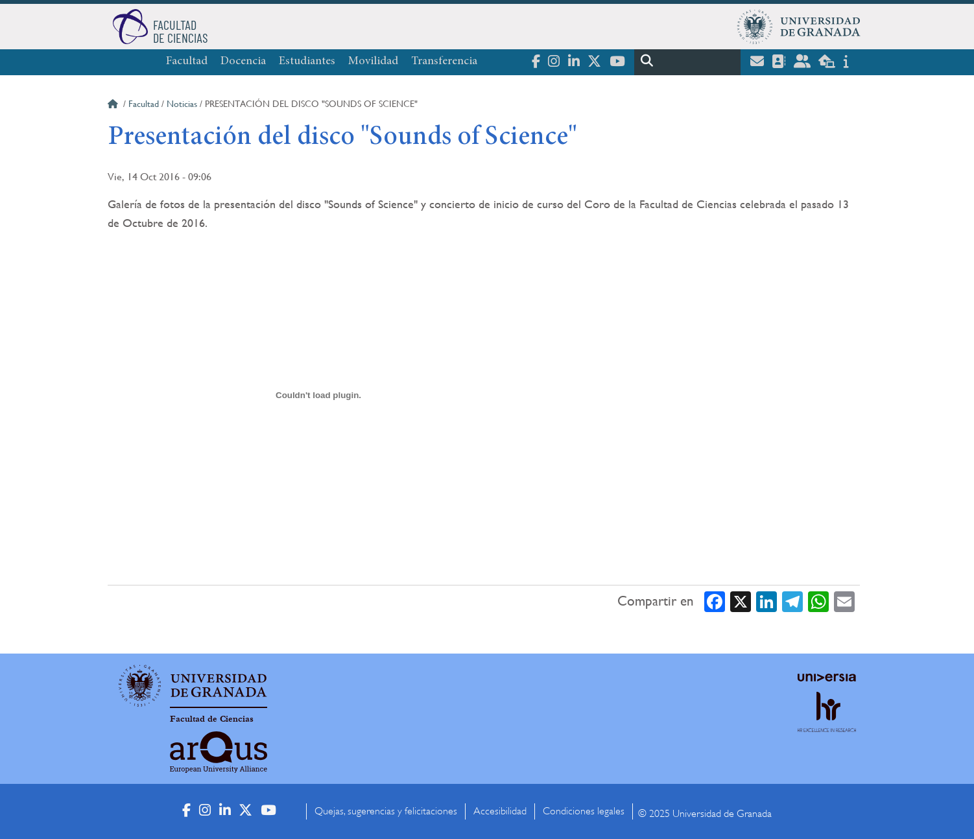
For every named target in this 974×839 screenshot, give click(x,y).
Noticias (182, 104)
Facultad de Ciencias (212, 719)
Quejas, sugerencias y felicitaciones (386, 811)
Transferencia (444, 61)
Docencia (243, 61)
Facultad (187, 61)
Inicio (114, 105)
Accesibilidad (500, 811)
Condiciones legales (583, 811)
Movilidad (373, 61)
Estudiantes (307, 61)
